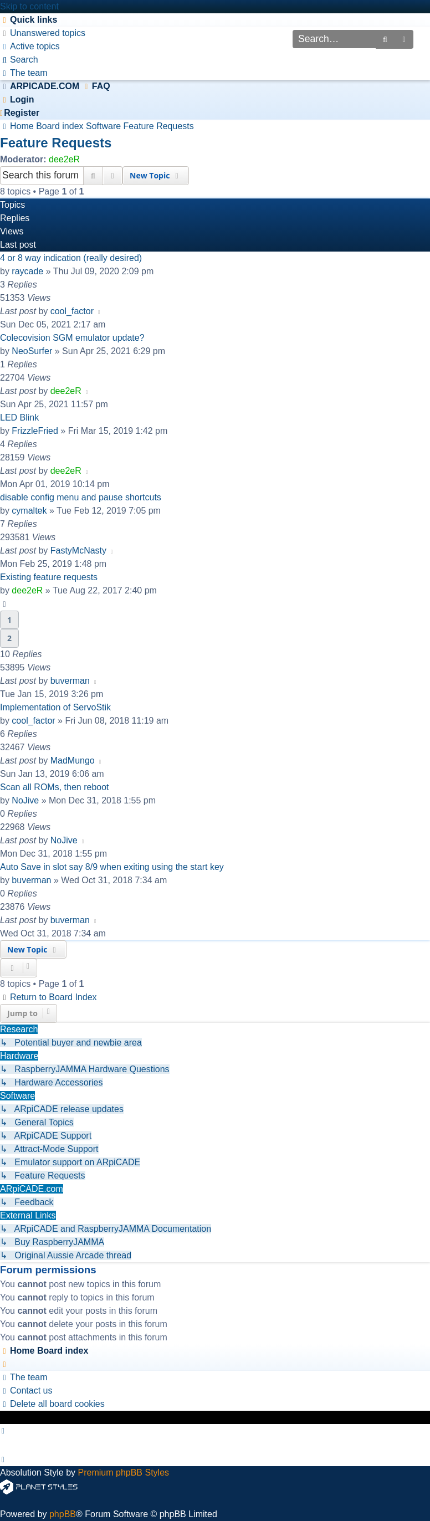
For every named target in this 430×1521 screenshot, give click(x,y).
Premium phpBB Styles (124, 1472)
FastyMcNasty (78, 550)
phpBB (62, 1514)
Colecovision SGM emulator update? (72, 337)
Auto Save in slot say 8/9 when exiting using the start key (112, 867)
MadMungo (72, 760)
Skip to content (29, 6)
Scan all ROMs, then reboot (54, 787)
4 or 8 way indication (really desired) (71, 258)
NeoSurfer (32, 351)
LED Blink (19, 417)
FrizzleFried (35, 431)
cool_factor (72, 311)
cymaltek (29, 510)
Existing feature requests (49, 577)
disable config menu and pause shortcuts (80, 497)
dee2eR (64, 159)
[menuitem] (42, 33)
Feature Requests (55, 142)
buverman (70, 680)
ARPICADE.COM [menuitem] (44, 86)
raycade (27, 271)
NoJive (25, 800)
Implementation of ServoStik (55, 707)
